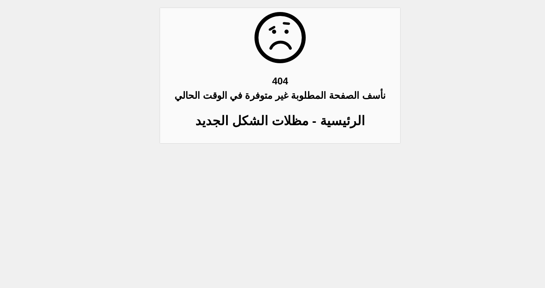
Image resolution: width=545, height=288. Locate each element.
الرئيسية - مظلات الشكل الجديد (272, 121)
